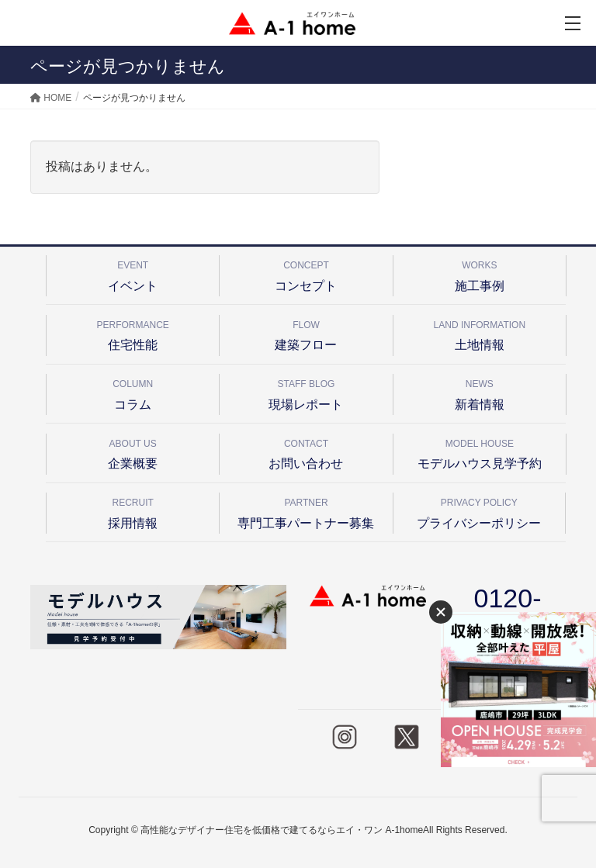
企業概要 (133, 452)
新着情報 (479, 392)
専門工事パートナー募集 (306, 511)
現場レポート (306, 392)
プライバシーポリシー (479, 511)
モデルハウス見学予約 (479, 452)
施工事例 (479, 273)
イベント (133, 273)
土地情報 (479, 333)
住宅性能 (133, 333)
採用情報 (133, 511)
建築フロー (306, 333)
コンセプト (306, 273)
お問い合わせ (306, 452)
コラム (133, 392)
